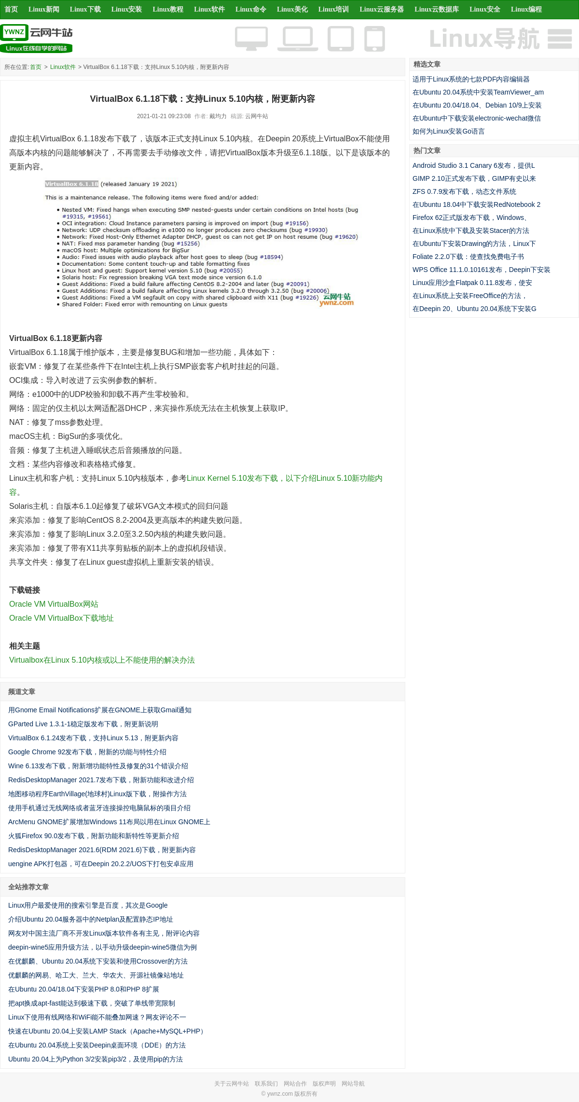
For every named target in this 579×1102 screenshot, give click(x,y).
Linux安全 (484, 9)
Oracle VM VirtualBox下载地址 (61, 618)
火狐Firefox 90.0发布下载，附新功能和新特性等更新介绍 (93, 836)
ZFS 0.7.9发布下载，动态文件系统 (464, 191)
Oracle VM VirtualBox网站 (53, 604)
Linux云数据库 (436, 9)
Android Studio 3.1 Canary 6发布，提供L (474, 165)
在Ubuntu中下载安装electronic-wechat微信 (477, 118)
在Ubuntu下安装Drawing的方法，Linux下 (474, 243)
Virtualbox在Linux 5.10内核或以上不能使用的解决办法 (102, 660)
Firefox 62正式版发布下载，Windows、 (472, 217)
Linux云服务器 (382, 9)
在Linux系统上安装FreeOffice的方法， (470, 295)
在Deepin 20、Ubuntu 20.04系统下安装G (475, 309)
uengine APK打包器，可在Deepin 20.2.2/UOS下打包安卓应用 (100, 864)
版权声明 (324, 1083)
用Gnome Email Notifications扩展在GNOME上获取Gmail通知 (100, 710)
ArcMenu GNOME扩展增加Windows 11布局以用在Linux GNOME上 (109, 822)
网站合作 (295, 1083)
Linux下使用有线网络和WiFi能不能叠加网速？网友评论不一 (97, 1017)
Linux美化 (292, 9)
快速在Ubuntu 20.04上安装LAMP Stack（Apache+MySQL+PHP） (107, 1031)
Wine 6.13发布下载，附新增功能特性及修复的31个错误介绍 (98, 766)
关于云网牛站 (231, 1083)
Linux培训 (333, 9)
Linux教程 (167, 9)
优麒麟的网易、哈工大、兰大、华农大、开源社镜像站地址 (96, 975)
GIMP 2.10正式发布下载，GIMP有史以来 (474, 178)
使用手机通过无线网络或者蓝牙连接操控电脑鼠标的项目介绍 (99, 808)
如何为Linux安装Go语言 (449, 131)
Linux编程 (526, 9)
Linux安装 (126, 9)
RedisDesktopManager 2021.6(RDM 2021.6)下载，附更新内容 (102, 850)
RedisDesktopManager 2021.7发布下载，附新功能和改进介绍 (101, 780)
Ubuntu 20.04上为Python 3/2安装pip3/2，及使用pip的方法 (95, 1059)
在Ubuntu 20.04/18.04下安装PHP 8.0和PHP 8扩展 (83, 989)
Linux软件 (209, 9)
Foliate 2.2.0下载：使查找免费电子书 (468, 256)
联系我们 (266, 1083)
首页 (11, 9)
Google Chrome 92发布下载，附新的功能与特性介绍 (87, 752)
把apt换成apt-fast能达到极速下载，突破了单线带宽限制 (91, 1003)
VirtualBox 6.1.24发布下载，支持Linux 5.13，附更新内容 (93, 738)
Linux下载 (85, 9)
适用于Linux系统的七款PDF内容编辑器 (471, 79)
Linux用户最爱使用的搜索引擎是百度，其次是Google (88, 905)
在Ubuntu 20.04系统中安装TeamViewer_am (478, 92)
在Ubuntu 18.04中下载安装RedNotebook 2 (476, 204)
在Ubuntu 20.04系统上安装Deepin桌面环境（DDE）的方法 (97, 1045)
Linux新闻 (43, 9)
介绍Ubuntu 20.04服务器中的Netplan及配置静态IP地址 (90, 919)
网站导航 (353, 1083)
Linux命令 (250, 9)
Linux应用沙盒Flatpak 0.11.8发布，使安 (472, 282)
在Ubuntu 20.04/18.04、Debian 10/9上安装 (477, 105)
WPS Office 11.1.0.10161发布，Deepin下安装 (482, 269)
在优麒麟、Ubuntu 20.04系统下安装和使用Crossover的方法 (98, 961)
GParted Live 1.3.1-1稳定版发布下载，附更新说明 (83, 724)
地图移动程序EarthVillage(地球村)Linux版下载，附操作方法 (97, 794)
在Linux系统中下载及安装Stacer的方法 (471, 230)
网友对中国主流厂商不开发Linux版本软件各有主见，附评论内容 (104, 933)
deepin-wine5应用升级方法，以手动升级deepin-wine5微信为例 (102, 947)
